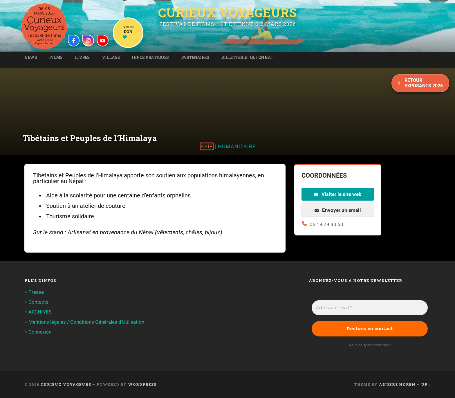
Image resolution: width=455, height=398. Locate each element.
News (30, 57)
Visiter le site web (338, 194)
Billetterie (234, 57)
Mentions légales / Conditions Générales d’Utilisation (86, 322)
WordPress (142, 384)
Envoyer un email (338, 210)
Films (56, 57)
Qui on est (261, 57)
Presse (36, 292)
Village (111, 57)
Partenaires (195, 57)
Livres (82, 57)
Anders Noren (397, 384)
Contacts (38, 302)
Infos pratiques (150, 57)
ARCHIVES (40, 312)
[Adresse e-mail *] (370, 308)
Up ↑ (426, 384)
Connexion (39, 332)
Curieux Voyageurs (227, 12)
